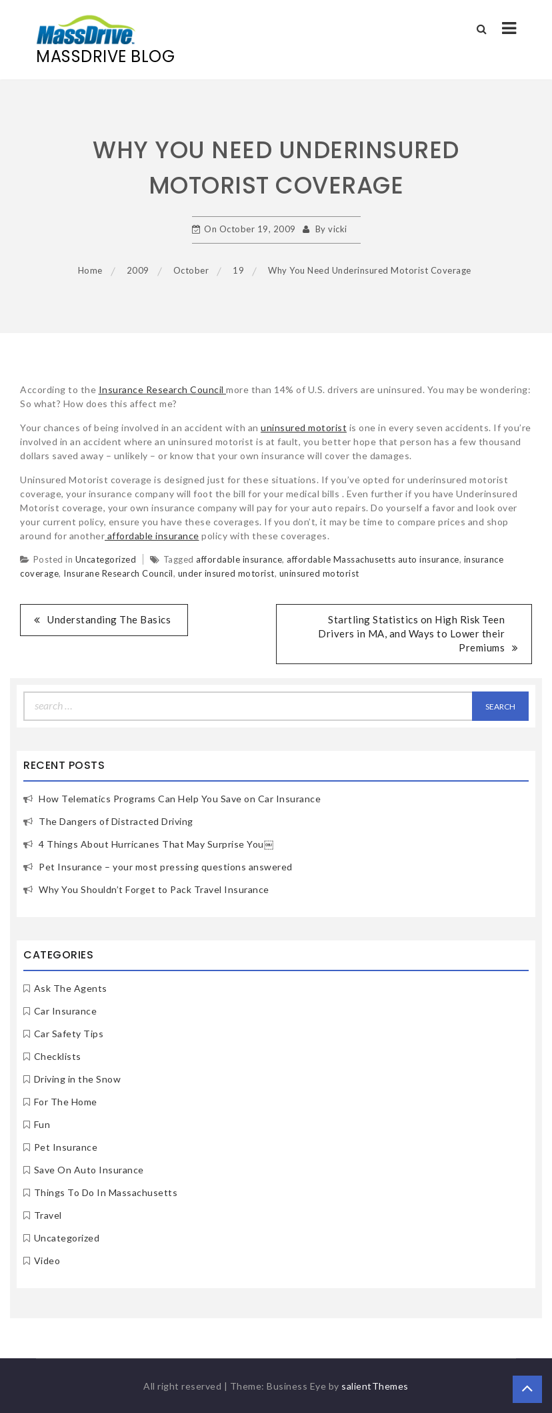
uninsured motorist (304, 427)
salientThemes (375, 1386)
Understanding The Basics (109, 619)
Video (47, 1260)
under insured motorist (226, 573)
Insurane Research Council (118, 573)
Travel (48, 1215)
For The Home (65, 1101)
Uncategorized (106, 559)
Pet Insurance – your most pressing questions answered (166, 866)
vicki (337, 229)
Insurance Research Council (163, 389)
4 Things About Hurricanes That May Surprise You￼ (156, 844)
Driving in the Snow (77, 1079)
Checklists (57, 1056)
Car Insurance (65, 1011)
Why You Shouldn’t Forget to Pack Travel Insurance (154, 889)
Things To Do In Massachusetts (106, 1192)
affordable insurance (152, 535)
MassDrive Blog (105, 56)
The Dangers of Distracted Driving (116, 821)
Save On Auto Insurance (89, 1169)
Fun (42, 1124)
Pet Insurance (66, 1147)
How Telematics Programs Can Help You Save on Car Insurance (180, 798)
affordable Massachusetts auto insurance (373, 559)
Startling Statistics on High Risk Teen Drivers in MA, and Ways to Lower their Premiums (411, 633)
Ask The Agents (70, 988)
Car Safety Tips (69, 1033)
